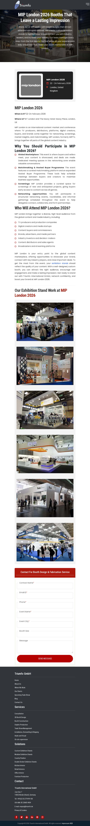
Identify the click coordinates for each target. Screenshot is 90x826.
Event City (24, 621)
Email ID (23, 592)
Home (17, 680)
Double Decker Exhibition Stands (26, 762)
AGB (71, 823)
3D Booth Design (20, 717)
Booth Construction (21, 721)
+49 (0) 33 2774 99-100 (25, 799)
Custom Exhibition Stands (23, 751)
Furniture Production (22, 777)
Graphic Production (21, 725)
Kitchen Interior (20, 766)
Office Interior (19, 773)
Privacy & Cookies (21, 810)
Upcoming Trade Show (22, 695)
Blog (16, 699)
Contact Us (18, 702)
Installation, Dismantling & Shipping (27, 732)
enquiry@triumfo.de (26, 807)
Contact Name (26, 583)
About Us (18, 684)
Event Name (25, 612)
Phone (22, 602)
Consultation (19, 714)
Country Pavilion (20, 758)
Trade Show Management (23, 728)
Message (23, 641)
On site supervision (21, 739)
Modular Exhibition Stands (23, 754)
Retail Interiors (20, 769)
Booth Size (24, 631)
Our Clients (18, 691)
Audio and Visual (20, 736)
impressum (65, 823)
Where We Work (20, 688)
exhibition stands (60, 263)
